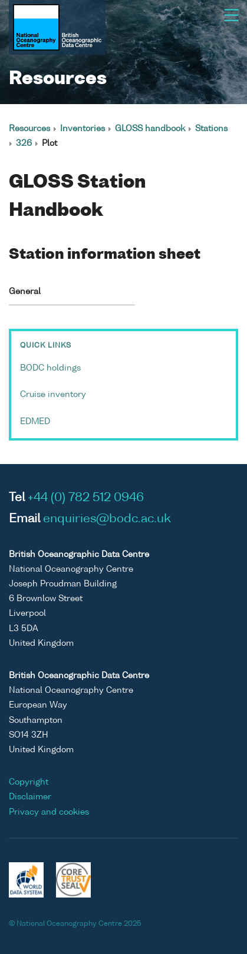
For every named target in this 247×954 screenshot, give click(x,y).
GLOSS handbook (150, 129)
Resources (29, 129)
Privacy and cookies (49, 812)
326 (24, 143)
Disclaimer (30, 797)
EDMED (35, 422)
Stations (211, 129)
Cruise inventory (53, 395)
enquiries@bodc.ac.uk (107, 519)
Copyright (28, 782)
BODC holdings (50, 368)
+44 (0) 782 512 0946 (86, 498)
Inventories (82, 129)
